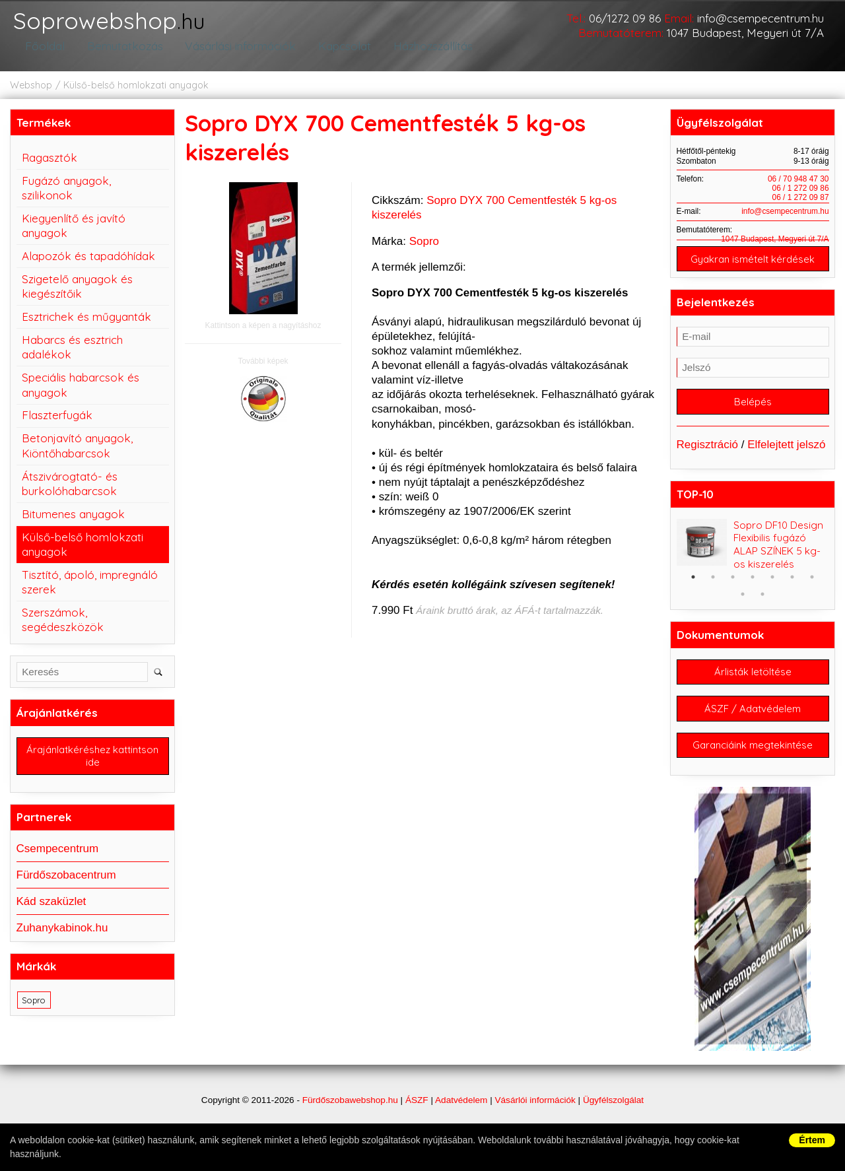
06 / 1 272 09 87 (800, 205)
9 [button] (762, 606)
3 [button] (732, 589)
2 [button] (713, 589)
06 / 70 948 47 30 (798, 186)
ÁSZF (416, 1120)
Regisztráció (708, 457)
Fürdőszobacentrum (66, 885)
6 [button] (792, 589)
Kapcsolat (339, 54)
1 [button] (693, 589)
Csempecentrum (58, 858)
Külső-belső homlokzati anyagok (136, 93)
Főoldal (42, 54)
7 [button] (812, 589)
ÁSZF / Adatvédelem (752, 724)
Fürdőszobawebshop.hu (350, 1120)
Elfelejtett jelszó (786, 457)
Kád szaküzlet (51, 911)
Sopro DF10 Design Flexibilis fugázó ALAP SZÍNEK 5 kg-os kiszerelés (778, 557)
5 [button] (772, 589)
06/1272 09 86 (625, 18)
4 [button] (752, 589)
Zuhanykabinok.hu (62, 938)
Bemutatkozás (119, 54)
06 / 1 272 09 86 (800, 196)
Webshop (31, 93)
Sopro (424, 249)
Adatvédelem (461, 1120)
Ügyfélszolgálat (613, 1120)
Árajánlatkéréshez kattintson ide (93, 765)
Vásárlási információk (235, 54)
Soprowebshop (127, 26)
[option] (753, 557)
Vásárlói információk (534, 1120)
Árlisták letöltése (753, 685)
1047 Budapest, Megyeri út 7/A (745, 33)
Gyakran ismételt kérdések (753, 267)
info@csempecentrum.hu (760, 18)
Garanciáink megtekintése (753, 763)
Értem (812, 1140)
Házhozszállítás (427, 54)
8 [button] (742, 606)
